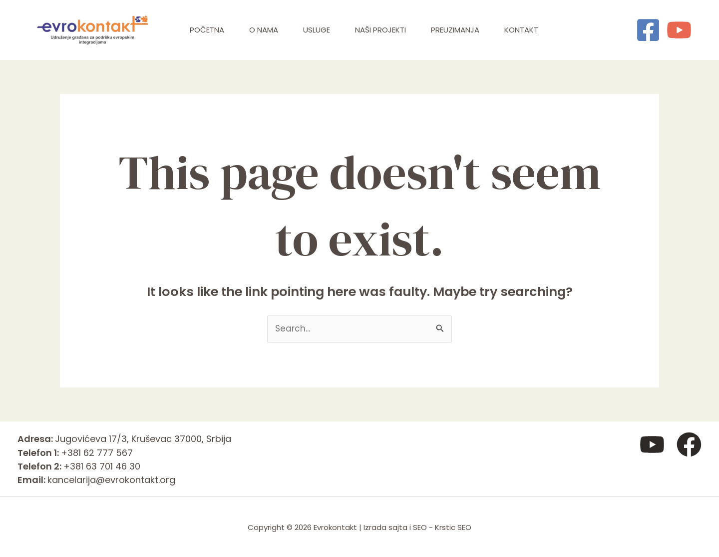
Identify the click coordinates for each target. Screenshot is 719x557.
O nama (263, 29)
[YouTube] (679, 30)
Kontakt (521, 29)
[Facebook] (648, 30)
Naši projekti (380, 29)
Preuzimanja (455, 29)
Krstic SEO (453, 527)
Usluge (316, 29)
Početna (207, 29)
